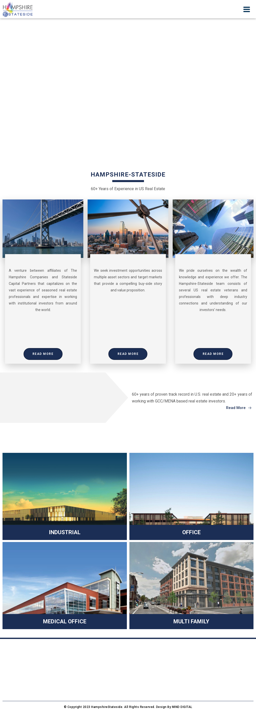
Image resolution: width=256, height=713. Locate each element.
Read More (43, 354)
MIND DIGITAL (182, 707)
